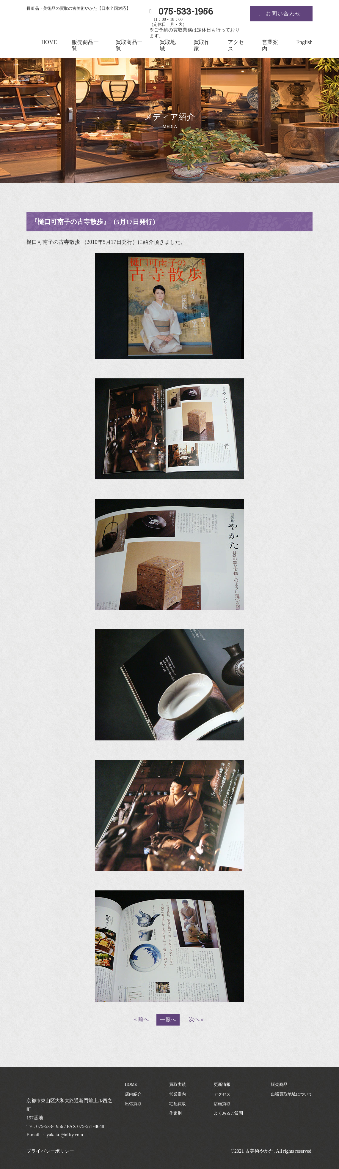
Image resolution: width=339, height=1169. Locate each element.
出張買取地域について (292, 1094)
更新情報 (222, 1084)
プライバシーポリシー (50, 1151)
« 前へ (141, 1019)
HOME (49, 42)
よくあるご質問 (228, 1113)
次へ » (196, 1019)
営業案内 (177, 1094)
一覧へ (168, 1020)
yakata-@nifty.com (65, 1134)
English (304, 42)
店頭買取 (222, 1104)
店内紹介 (133, 1094)
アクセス (222, 1094)
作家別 (175, 1113)
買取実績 (177, 1084)
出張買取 (133, 1104)
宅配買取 (177, 1104)
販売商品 (279, 1084)
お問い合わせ (283, 14)
